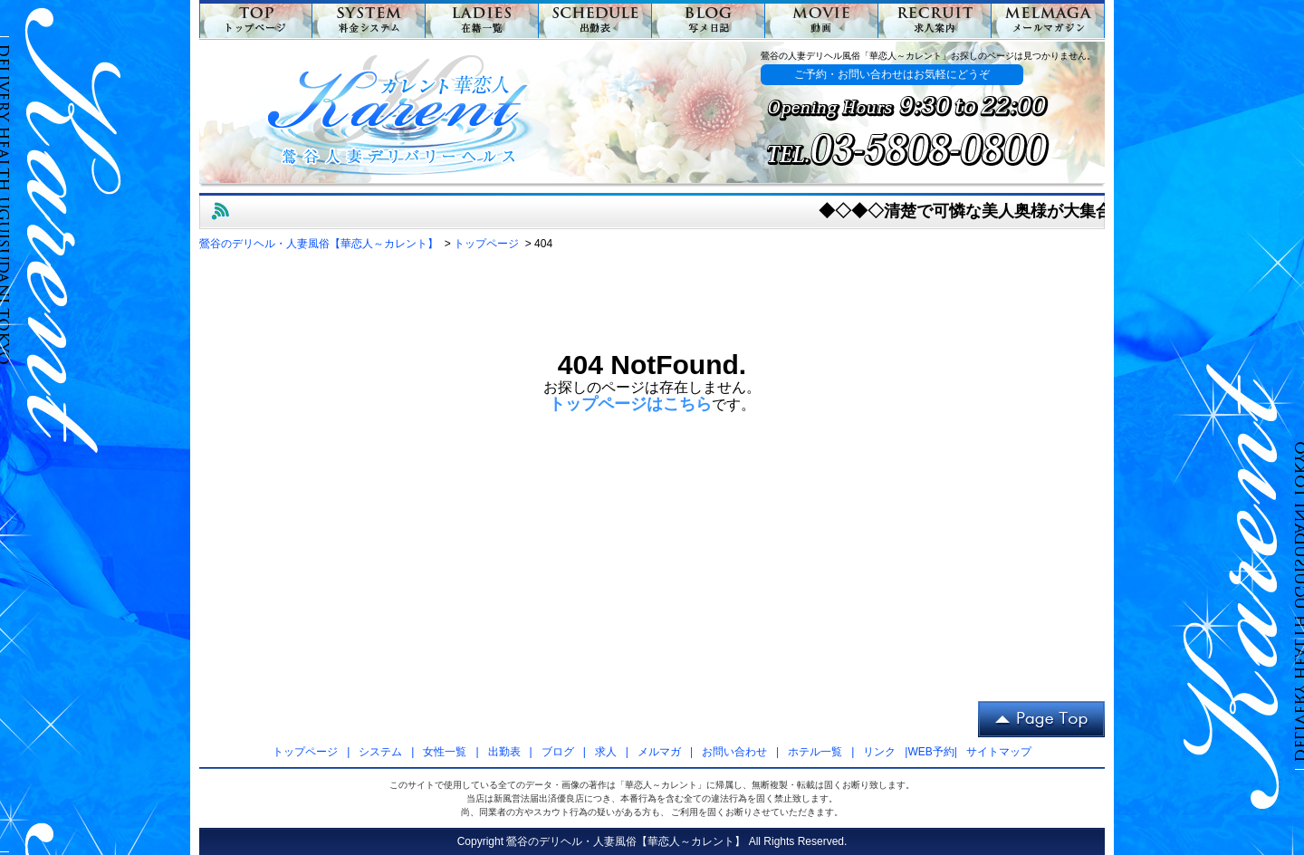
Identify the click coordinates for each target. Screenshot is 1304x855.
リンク (879, 751)
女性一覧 (444, 751)
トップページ (305, 751)
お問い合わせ (734, 751)
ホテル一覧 (815, 751)
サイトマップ (998, 751)
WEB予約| (931, 751)
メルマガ (659, 751)
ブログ (558, 751)
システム (380, 751)
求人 (606, 751)
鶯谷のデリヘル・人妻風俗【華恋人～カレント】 (625, 841)
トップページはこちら (630, 404)
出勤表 (504, 751)
